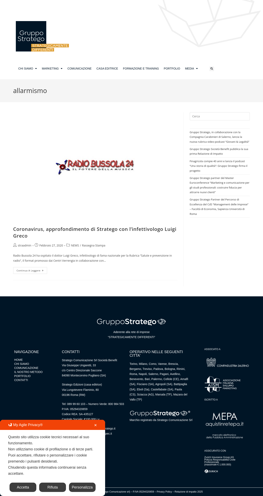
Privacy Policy (164, 491)
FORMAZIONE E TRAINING (141, 68)
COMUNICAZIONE (79, 68)
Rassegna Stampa (93, 245)
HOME (18, 359)
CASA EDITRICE (107, 68)
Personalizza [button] (82, 487)
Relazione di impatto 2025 (189, 491)
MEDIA (191, 68)
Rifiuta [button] (52, 487)
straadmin (24, 245)
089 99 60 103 (76, 404)
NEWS (75, 245)
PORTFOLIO (172, 68)
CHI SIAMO (27, 68)
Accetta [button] (23, 487)
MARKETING (52, 68)
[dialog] (52, 458)
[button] (211, 68)
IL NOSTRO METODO (28, 372)
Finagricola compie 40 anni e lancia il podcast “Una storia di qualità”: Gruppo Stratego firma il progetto (218, 165)
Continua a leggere (32, 269)
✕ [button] (95, 425)
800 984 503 (116, 404)
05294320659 (78, 409)
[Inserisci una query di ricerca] (220, 116)
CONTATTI (21, 380)
